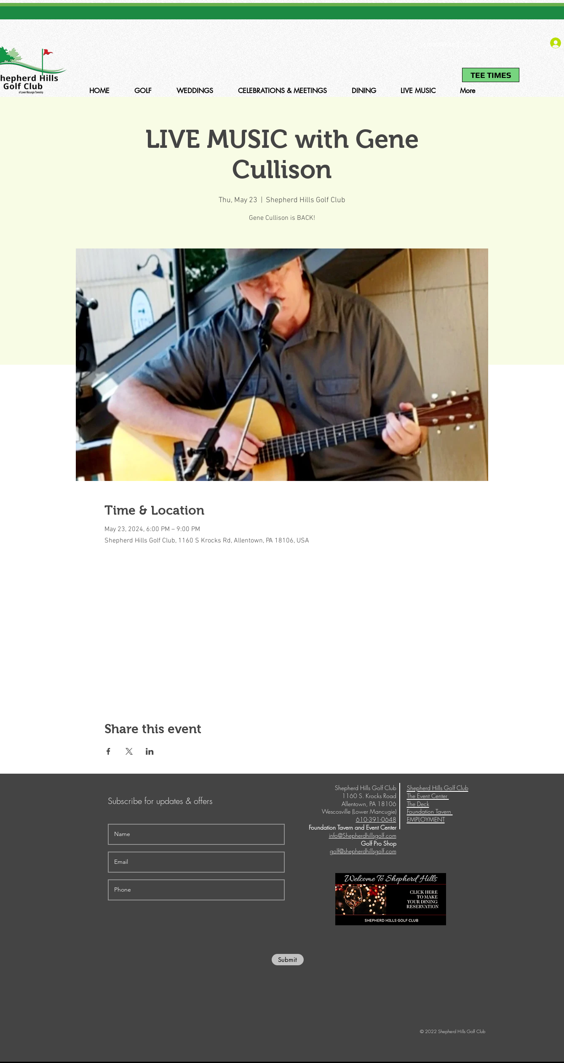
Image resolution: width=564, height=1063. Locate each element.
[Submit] (288, 959)
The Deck (418, 804)
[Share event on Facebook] (108, 751)
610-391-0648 (438, 44)
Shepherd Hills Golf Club (437, 788)
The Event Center (428, 796)
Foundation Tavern (430, 811)
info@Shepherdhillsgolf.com (362, 835)
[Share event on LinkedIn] (150, 751)
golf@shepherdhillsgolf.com (363, 851)
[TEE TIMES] (490, 75)
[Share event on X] (129, 751)
